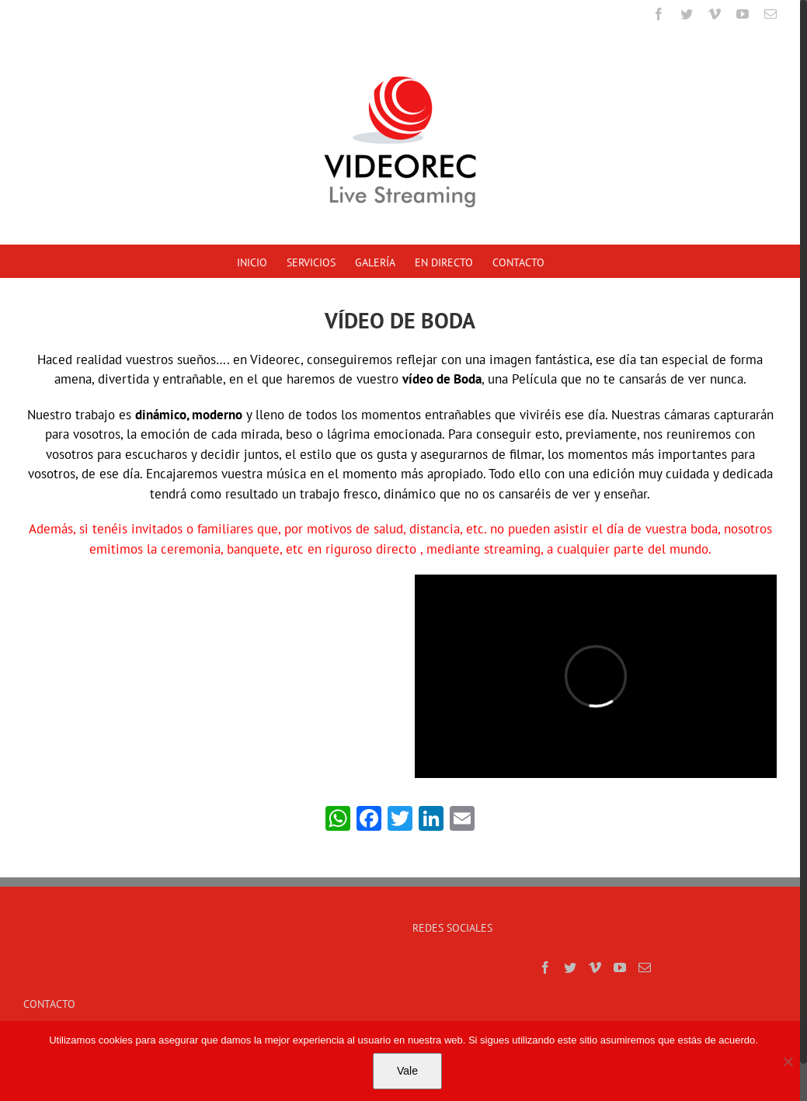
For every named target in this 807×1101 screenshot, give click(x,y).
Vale (407, 1071)
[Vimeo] (595, 967)
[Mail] (644, 967)
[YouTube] (620, 967)
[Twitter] (570, 967)
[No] (787, 1061)
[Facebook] (545, 967)
